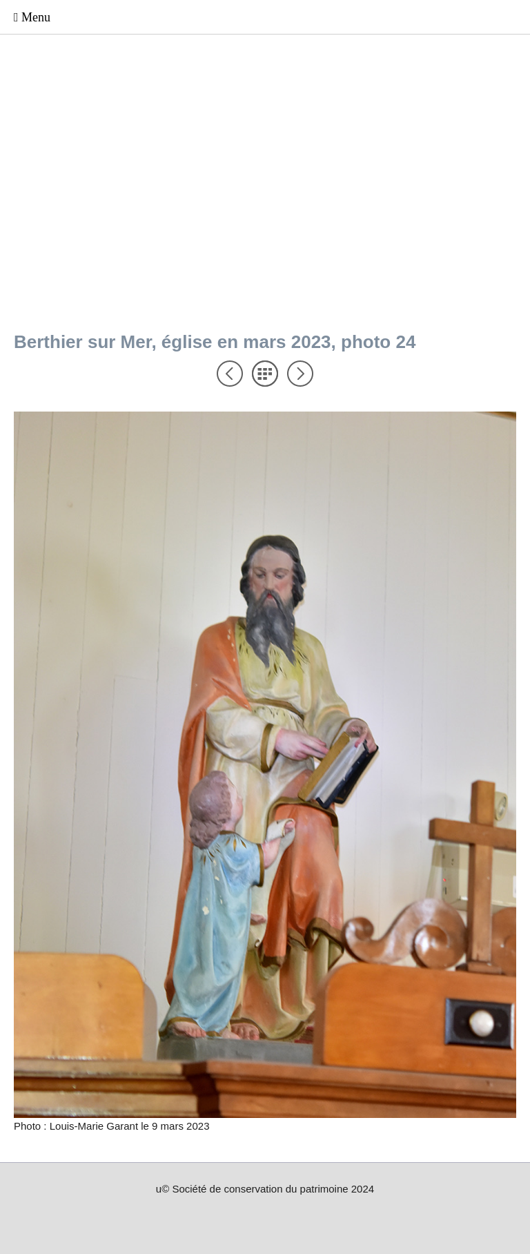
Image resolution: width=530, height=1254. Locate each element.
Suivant (300, 373)
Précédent (230, 373)
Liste (265, 373)
